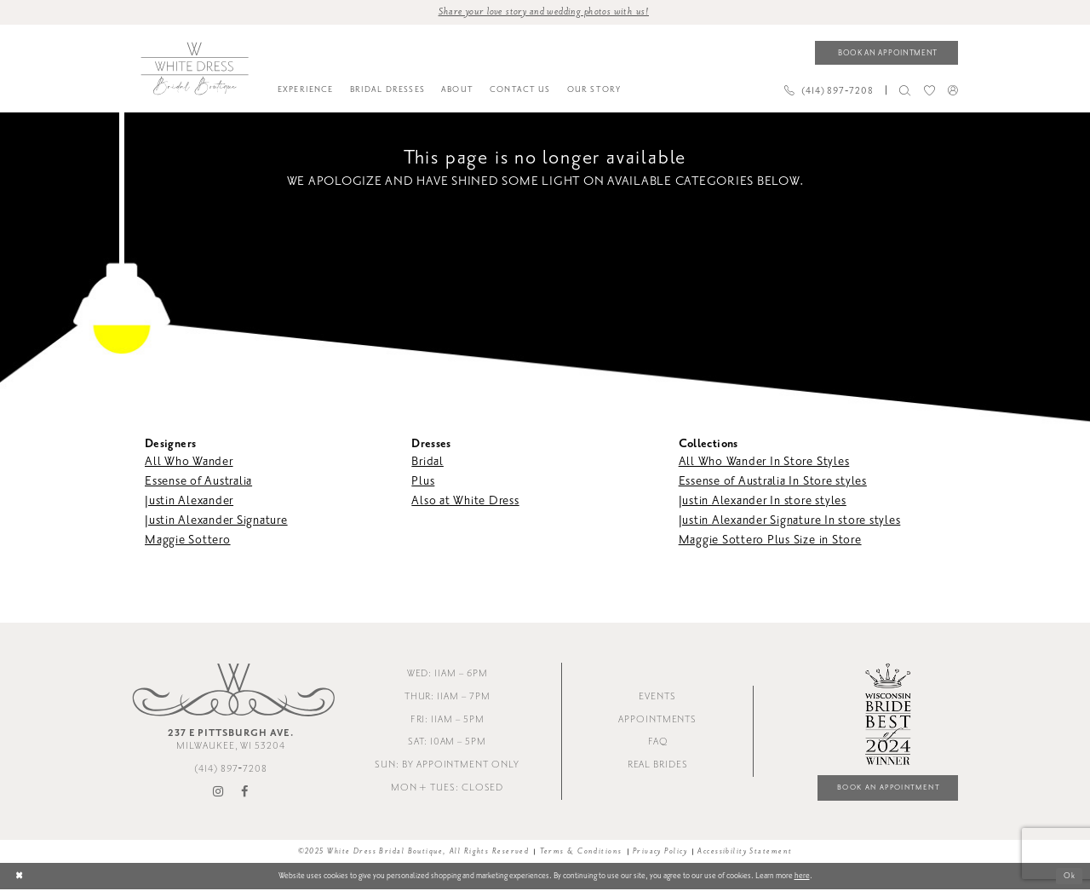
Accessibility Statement (744, 853)
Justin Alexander (189, 501)
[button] (952, 90)
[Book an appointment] (886, 53)
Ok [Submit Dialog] (1069, 878)
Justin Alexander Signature (216, 521)
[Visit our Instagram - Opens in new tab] (219, 794)
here (802, 877)
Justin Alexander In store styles (762, 501)
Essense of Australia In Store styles (773, 482)
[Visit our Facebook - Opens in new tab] (245, 794)
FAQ (658, 743)
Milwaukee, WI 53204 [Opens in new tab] (231, 741)
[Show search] (905, 91)
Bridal (427, 462)
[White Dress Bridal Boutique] (194, 69)
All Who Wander (189, 462)
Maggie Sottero (188, 540)
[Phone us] (828, 91)
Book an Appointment (884, 790)
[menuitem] (305, 91)
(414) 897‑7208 (230, 770)
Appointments (657, 720)
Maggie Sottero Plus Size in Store (770, 540)
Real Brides (658, 766)
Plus (422, 482)
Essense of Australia (198, 482)
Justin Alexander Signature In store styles (790, 521)
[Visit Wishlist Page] (929, 91)
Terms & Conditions (581, 853)
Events (657, 697)
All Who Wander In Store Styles (764, 462)
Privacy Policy (660, 853)
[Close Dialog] (20, 877)
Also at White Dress (465, 501)
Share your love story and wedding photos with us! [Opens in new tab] (544, 12)
